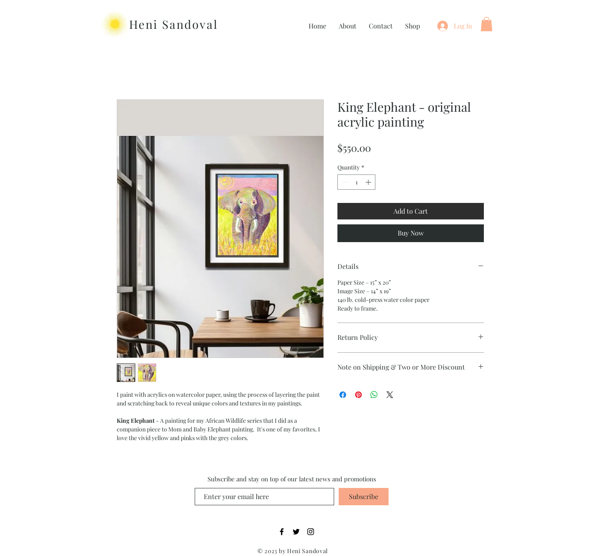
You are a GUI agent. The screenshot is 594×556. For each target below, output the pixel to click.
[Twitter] (296, 531)
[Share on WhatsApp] (374, 395)
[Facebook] (281, 531)
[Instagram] (310, 531)
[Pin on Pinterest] (358, 395)
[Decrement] (344, 182)
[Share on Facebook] (343, 395)
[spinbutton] (356, 182)
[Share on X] (390, 395)
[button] (487, 24)
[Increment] (369, 182)
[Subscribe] (364, 496)
